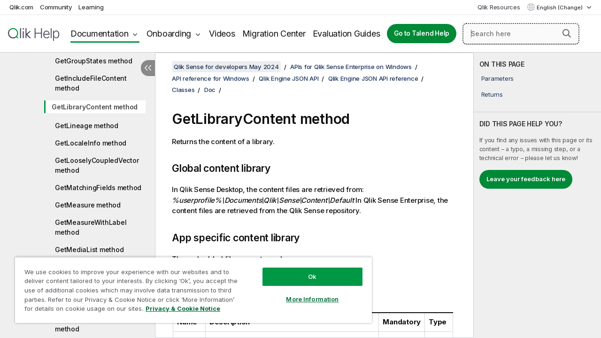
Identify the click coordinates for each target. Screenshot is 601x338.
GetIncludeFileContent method (91, 83)
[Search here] (520, 34)
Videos (222, 33)
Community (56, 7)
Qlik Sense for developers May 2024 (226, 66)
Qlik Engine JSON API (288, 78)
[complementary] (537, 195)
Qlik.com (21, 7)
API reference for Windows (210, 78)
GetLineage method (86, 126)
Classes (183, 89)
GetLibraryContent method (95, 107)
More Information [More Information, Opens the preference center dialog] (305, 292)
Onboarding (169, 33)
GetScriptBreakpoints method (89, 324)
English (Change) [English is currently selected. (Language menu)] (560, 7)
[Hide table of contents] (148, 68)
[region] (189, 286)
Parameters (497, 78)
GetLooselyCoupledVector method (97, 165)
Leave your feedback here (525, 179)
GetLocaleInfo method (90, 143)
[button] (567, 33)
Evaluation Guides (346, 33)
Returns (492, 94)
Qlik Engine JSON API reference (373, 78)
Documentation (99, 33)
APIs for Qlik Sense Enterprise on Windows (351, 66)
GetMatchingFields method (98, 188)
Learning (90, 7)
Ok (305, 269)
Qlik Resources (499, 7)
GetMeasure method (88, 205)
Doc (210, 89)
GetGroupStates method (93, 61)
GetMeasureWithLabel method (90, 227)
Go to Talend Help (421, 33)
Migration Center (274, 33)
